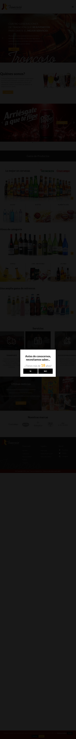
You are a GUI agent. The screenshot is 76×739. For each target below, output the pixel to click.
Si (30, 371)
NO (45, 371)
